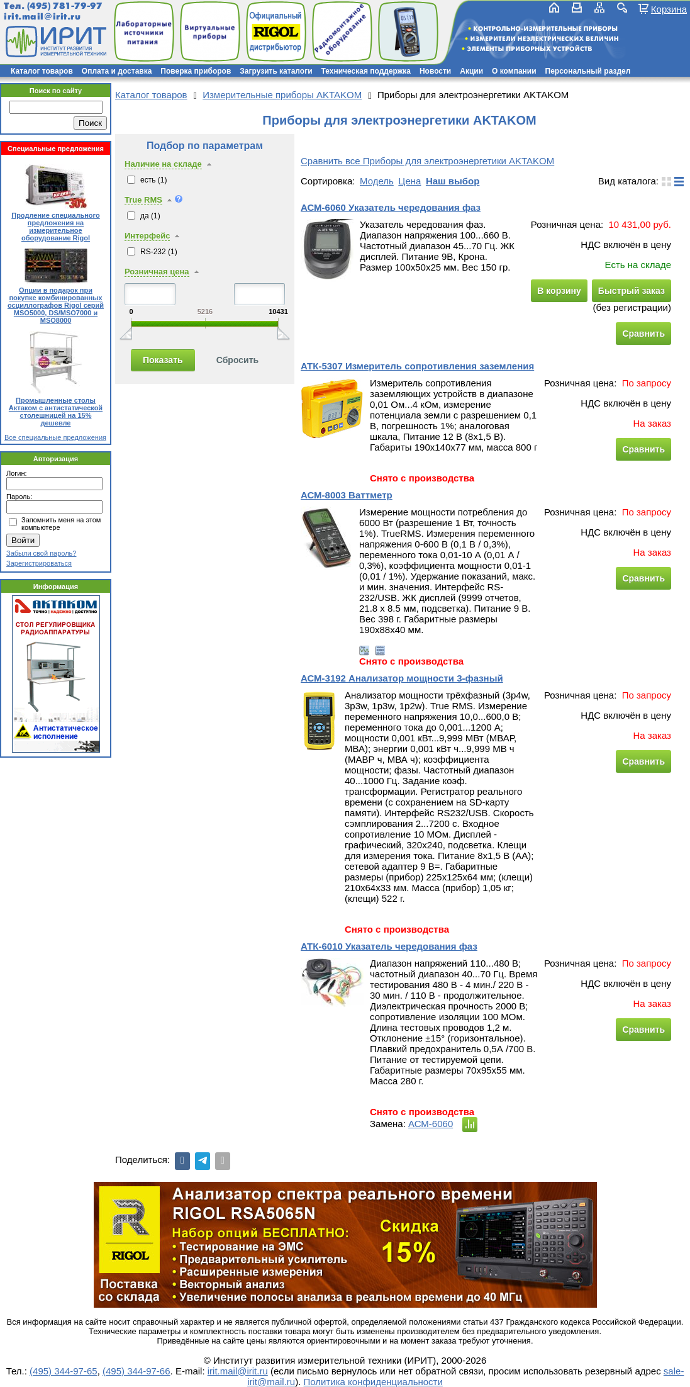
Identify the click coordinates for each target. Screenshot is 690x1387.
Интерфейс (147, 235)
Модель (377, 181)
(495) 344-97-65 (63, 1371)
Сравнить (643, 333)
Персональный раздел (588, 71)
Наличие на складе (163, 164)
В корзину (559, 291)
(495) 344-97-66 (136, 1371)
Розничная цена (157, 271)
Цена (409, 181)
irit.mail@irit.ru (42, 16)
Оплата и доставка (117, 71)
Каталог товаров (42, 71)
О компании (514, 71)
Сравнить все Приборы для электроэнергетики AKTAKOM (427, 160)
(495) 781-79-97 (64, 6)
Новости (435, 71)
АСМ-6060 (430, 1123)
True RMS (143, 200)
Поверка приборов (195, 71)
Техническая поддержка (366, 71)
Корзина (669, 9)
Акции (471, 71)
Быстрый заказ (631, 291)
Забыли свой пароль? (41, 553)
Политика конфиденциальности (373, 1381)
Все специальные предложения (55, 437)
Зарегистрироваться (39, 563)
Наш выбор (452, 181)
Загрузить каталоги (276, 71)
